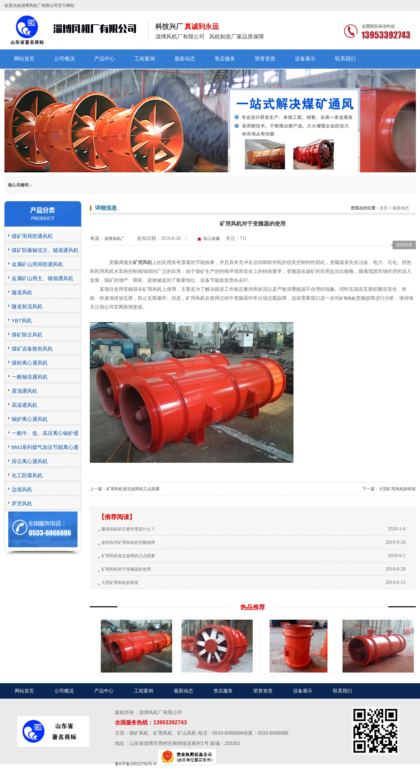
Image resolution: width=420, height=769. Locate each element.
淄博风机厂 (114, 238)
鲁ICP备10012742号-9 (135, 763)
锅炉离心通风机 (30, 419)
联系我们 (345, 58)
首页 (384, 208)
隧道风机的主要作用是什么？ (128, 529)
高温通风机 (24, 405)
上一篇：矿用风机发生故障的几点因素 (125, 488)
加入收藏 (211, 238)
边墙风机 (22, 489)
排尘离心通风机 (30, 461)
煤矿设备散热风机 (32, 349)
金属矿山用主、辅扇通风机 (42, 278)
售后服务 (225, 58)
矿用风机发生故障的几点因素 (128, 555)
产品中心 (104, 58)
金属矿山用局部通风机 (37, 264)
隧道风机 (22, 292)
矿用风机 (347, 298)
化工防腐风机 (27, 475)
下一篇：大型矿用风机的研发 (389, 488)
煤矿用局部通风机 (32, 236)
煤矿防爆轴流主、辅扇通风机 (45, 250)
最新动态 (185, 58)
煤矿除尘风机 (27, 334)
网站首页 (24, 58)
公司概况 (64, 58)
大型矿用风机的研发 (120, 582)
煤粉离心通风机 (30, 363)
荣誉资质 (265, 58)
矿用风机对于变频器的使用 (126, 569)
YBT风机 (22, 320)
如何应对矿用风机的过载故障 (128, 542)
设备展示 (305, 58)
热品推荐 (252, 607)
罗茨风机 (22, 503)
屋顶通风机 (24, 391)
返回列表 (404, 244)
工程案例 (144, 58)
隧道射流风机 (27, 306)
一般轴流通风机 (30, 377)
